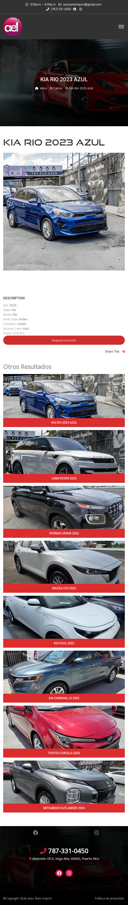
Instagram (96, 832)
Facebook (35, 832)
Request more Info (64, 340)
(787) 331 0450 (58, 9)
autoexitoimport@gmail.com (82, 4)
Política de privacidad (109, 898)
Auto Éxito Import (39, 898)
